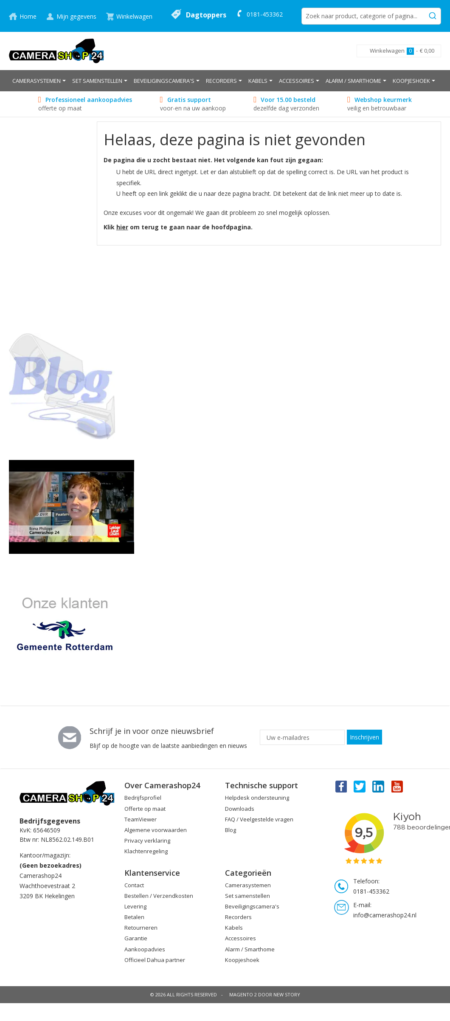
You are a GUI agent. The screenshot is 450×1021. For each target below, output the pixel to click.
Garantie (135, 938)
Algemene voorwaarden (155, 830)
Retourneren (141, 927)
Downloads (239, 808)
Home (28, 16)
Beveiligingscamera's (252, 906)
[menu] (225, 80)
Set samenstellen (247, 896)
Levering (135, 906)
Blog (230, 830)
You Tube (397, 786)
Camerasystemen (248, 885)
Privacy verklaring (147, 840)
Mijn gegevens (76, 16)
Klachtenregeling (146, 851)
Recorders (238, 917)
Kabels (234, 927)
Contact (134, 885)
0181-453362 (265, 14)
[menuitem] (39, 80)
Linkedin (378, 786)
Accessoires (240, 938)
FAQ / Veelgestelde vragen (259, 819)
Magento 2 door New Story (264, 994)
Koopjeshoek (242, 960)
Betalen (134, 917)
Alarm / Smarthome (250, 949)
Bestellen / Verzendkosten (158, 896)
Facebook (340, 786)
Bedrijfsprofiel (142, 797)
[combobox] (371, 16)
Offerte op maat (145, 808)
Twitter (359, 786)
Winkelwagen (134, 16)
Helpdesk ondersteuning (257, 797)
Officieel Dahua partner (154, 960)
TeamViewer (140, 819)
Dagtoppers (206, 15)
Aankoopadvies (144, 949)
